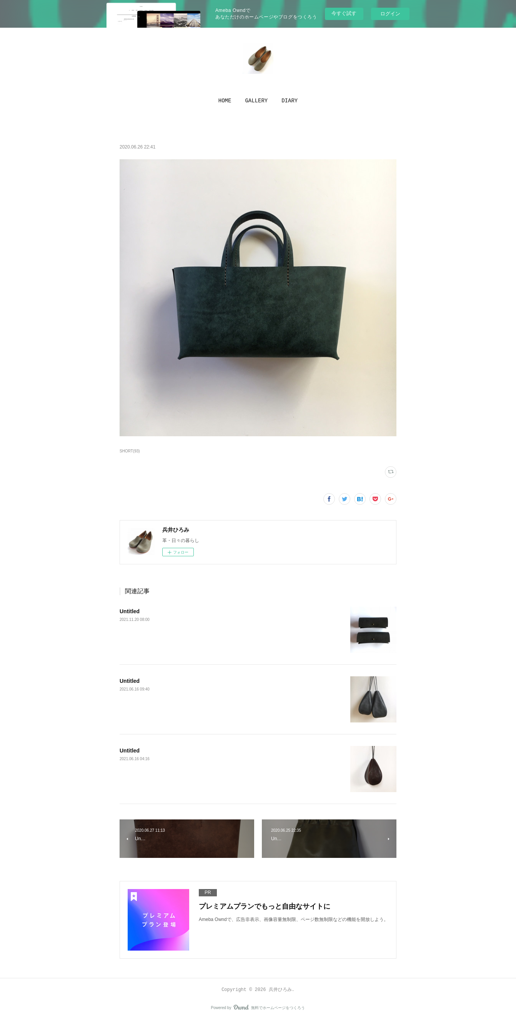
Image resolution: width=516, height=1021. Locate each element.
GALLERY (256, 101)
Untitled (130, 611)
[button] (224, 100)
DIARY (289, 101)
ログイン (390, 14)
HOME (224, 101)
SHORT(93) (130, 451)
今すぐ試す (343, 13)
